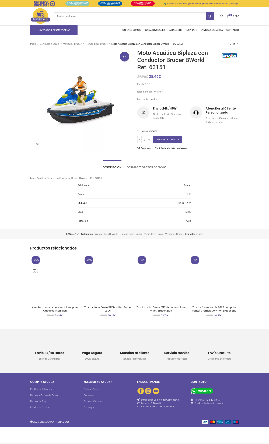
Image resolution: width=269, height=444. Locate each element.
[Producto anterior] (230, 44)
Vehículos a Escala (49, 43)
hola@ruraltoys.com (212, 403)
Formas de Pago (38, 401)
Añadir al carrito (167, 139)
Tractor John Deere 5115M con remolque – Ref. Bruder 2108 (161, 309)
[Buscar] (134, 16)
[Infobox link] (161, 113)
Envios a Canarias (93, 401)
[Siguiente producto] (237, 44)
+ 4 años (186, 211)
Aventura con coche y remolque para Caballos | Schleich (55, 309)
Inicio (33, 43)
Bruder (187, 185)
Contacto (88, 395)
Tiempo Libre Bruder (96, 43)
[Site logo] (40, 15)
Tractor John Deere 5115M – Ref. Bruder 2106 (108, 309)
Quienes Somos (92, 389)
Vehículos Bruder (72, 43)
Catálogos (89, 407)
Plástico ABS (184, 202)
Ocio (188, 220)
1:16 (189, 194)
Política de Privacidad (41, 389)
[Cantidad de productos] (144, 139)
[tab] (112, 165)
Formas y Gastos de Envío (44, 395)
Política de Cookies (40, 407)
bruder (199, 233)
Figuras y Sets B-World (106, 233)
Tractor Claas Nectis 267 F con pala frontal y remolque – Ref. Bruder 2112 (214, 309)
